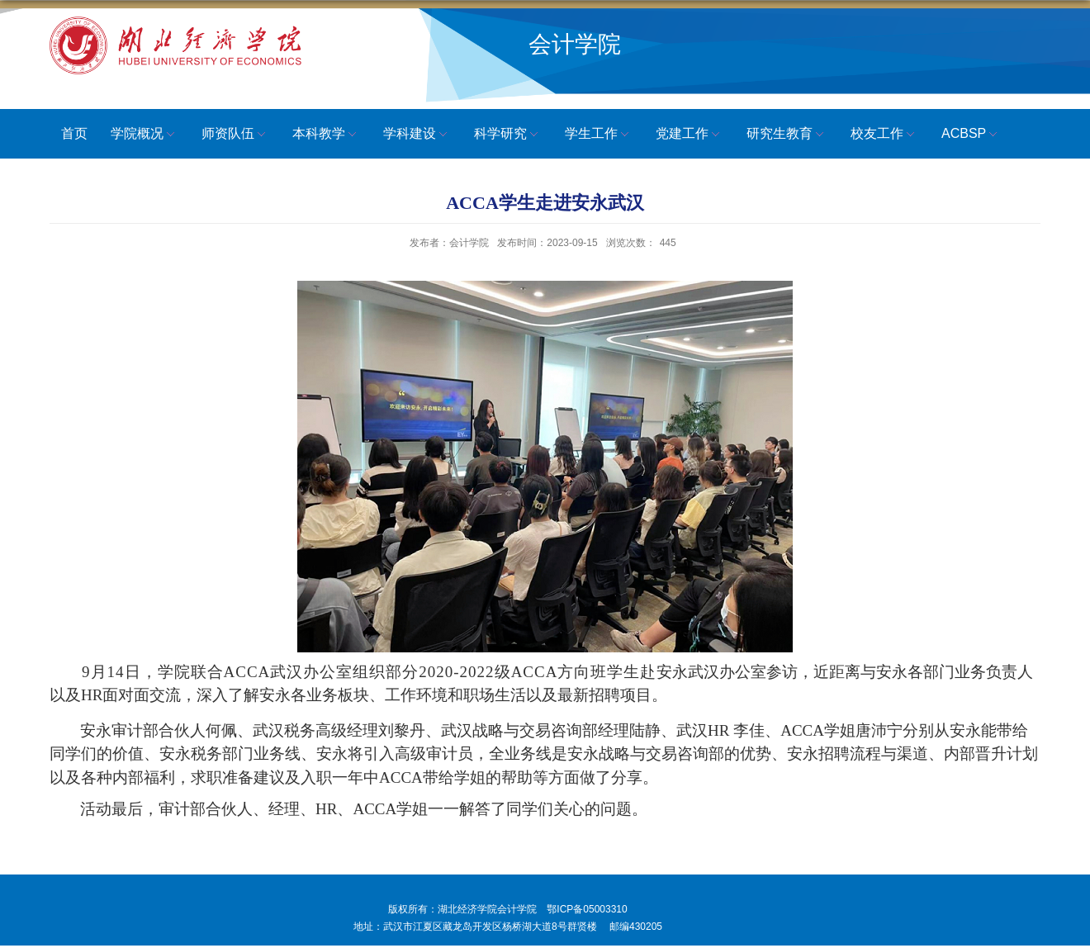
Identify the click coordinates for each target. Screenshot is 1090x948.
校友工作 (884, 134)
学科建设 (417, 134)
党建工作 (689, 134)
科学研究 (508, 134)
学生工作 (599, 134)
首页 (74, 133)
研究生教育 (786, 134)
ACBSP (971, 134)
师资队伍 (235, 134)
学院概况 (144, 134)
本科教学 (326, 134)
